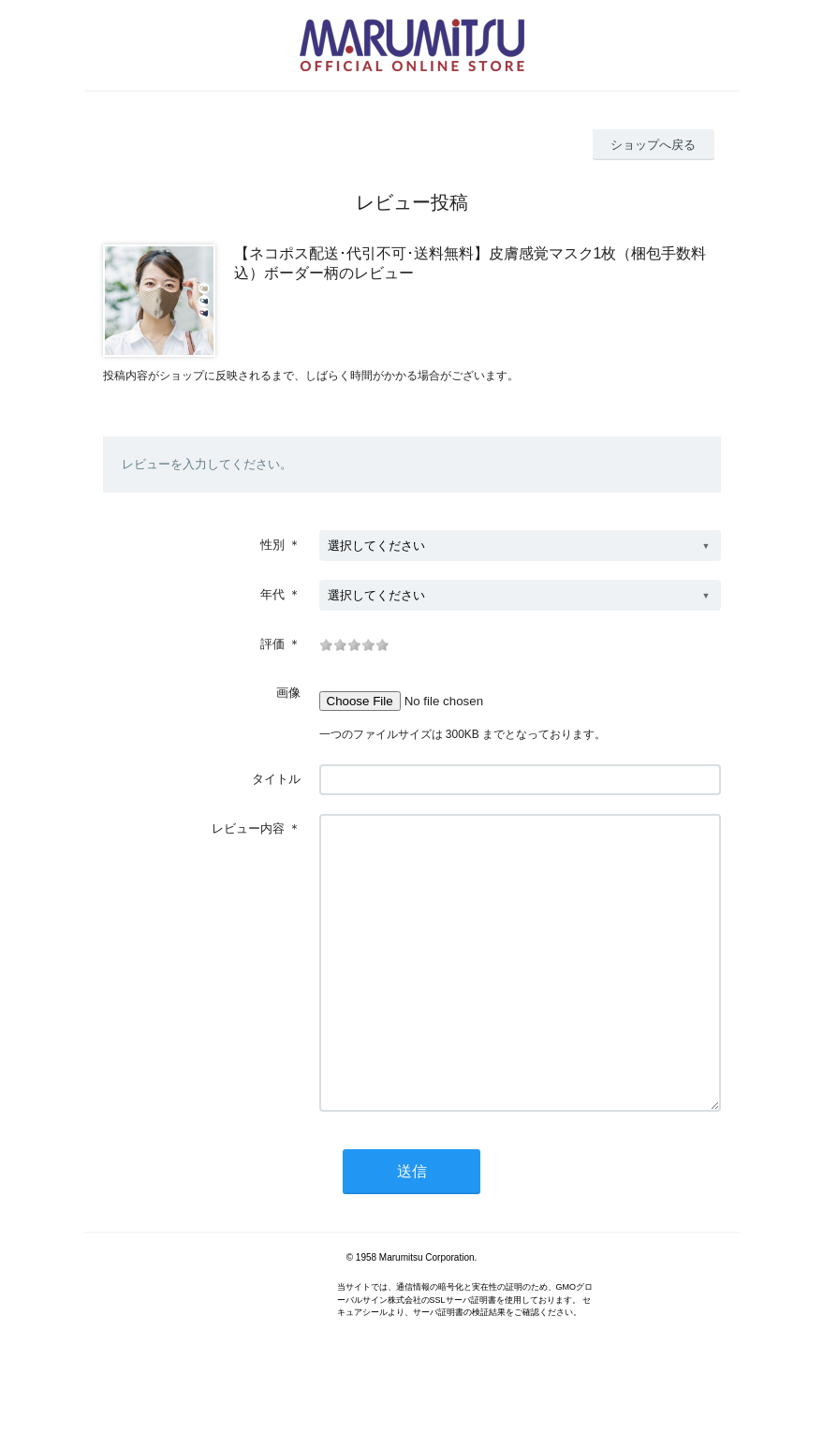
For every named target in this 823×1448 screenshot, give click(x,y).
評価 (272, 644)
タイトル (276, 779)
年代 (272, 594)
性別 (272, 545)
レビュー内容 (248, 828)
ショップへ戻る (653, 145)
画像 (288, 693)
